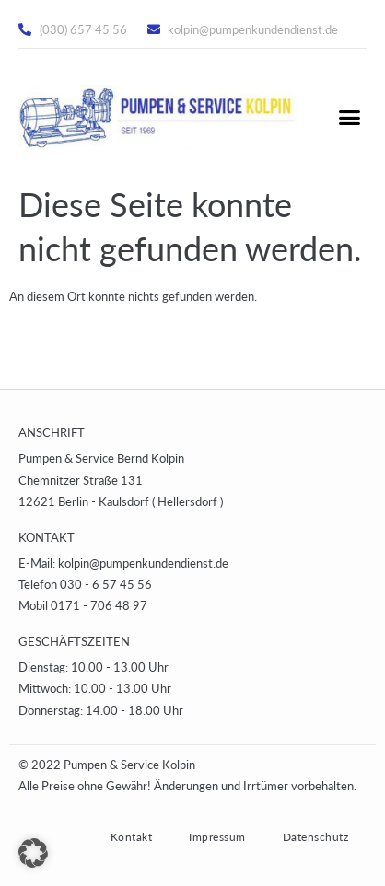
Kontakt (132, 837)
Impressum (217, 837)
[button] (349, 117)
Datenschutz (316, 837)
